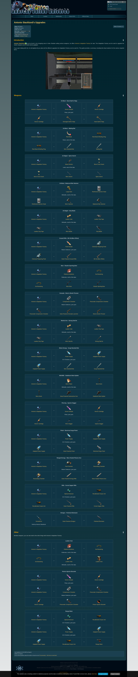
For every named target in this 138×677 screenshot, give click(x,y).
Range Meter (99, 643)
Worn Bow (69, 285)
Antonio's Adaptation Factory (82, 43)
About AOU (72, 16)
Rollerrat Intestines (69, 548)
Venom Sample (69, 579)
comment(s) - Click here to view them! (48, 655)
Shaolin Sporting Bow (99, 285)
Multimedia (59, 16)
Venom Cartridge (99, 579)
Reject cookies (115, 674)
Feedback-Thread (23, 36)
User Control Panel (113, 4)
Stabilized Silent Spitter (99, 395)
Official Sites (85, 16)
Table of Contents (118, 26)
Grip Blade (99, 230)
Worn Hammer (69, 203)
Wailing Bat (99, 148)
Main (32, 16)
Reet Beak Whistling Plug (99, 135)
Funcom (76, 665)
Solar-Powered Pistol (69, 450)
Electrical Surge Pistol (99, 450)
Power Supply (69, 355)
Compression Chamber (69, 300)
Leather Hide (68, 328)
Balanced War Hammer (99, 203)
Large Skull (69, 190)
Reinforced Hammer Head (99, 190)
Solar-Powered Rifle (69, 505)
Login (110, 6)
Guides (45, 16)
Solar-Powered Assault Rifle (68, 258)
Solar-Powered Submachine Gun (69, 395)
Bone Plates (69, 383)
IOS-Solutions (81, 669)
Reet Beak (69, 135)
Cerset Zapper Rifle (99, 505)
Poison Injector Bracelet (99, 603)
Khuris (61, 666)
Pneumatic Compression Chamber (99, 300)
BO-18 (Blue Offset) (99, 258)
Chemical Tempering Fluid (99, 245)
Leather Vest (99, 560)
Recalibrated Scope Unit (99, 493)
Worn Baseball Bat (69, 148)
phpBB (68, 666)
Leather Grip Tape (39, 230)
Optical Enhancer (69, 493)
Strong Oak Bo (99, 340)
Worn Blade (69, 230)
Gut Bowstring (39, 285)
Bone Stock (99, 383)
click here (94, 674)
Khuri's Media (73, 669)
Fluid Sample (68, 245)
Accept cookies (103, 674)
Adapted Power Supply (99, 355)
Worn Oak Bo (69, 340)
